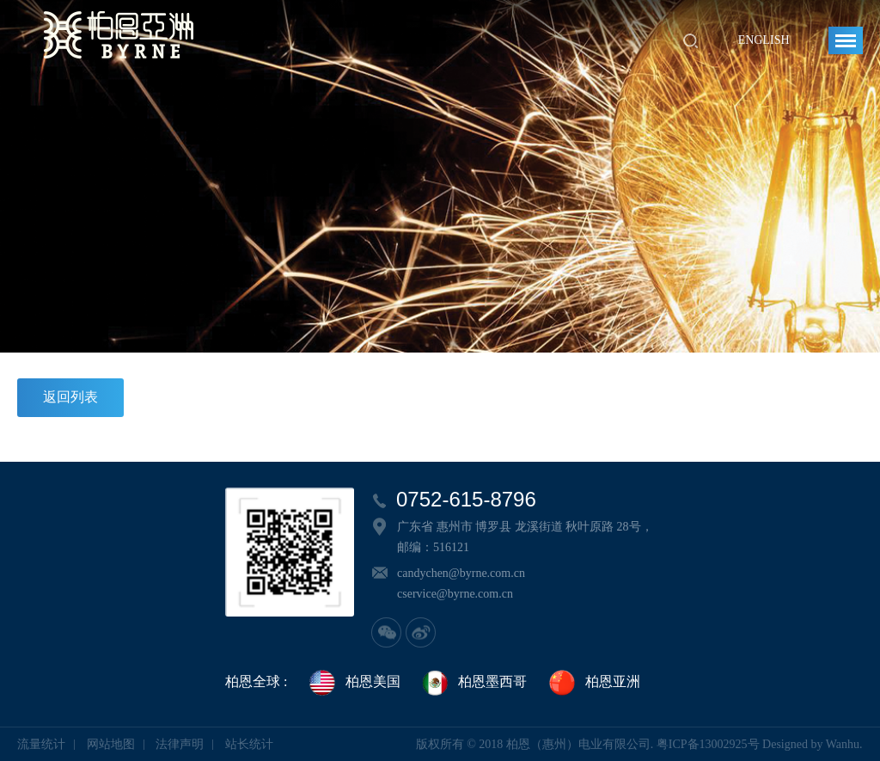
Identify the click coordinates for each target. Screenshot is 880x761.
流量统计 (41, 744)
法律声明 (180, 744)
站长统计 (249, 744)
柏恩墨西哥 (473, 682)
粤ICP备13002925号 (708, 744)
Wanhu (842, 744)
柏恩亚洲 (593, 682)
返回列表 (70, 397)
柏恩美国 (354, 682)
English (764, 40)
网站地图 (111, 744)
